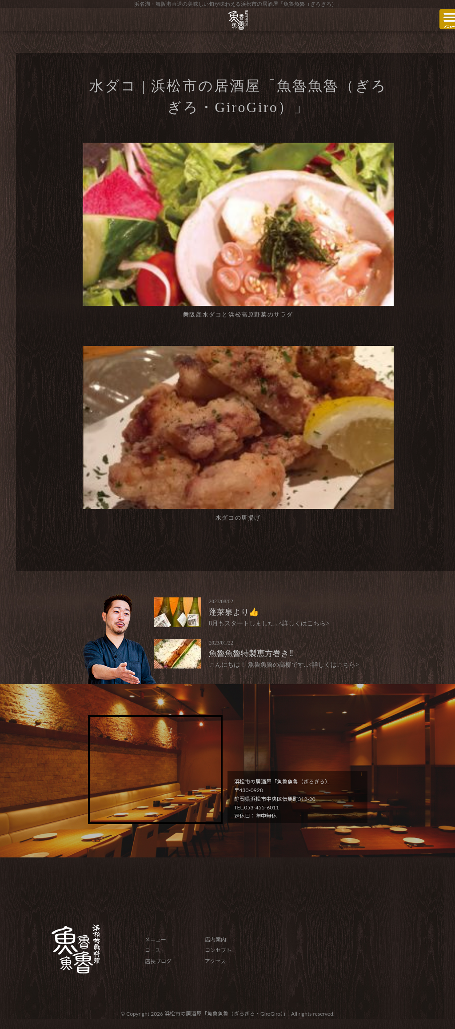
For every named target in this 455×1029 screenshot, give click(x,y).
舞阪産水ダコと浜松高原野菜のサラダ (238, 314)
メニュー (155, 939)
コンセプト (218, 950)
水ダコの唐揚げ (238, 517)
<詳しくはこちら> (304, 623)
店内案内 (215, 939)
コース (152, 950)
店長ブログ (158, 961)
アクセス (215, 961)
